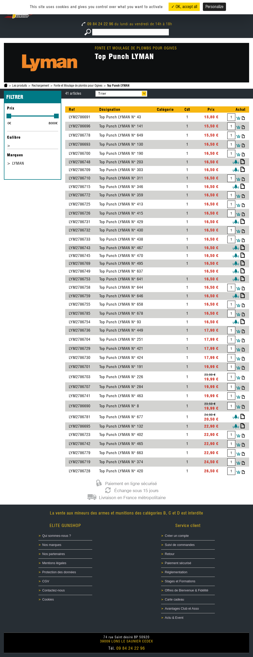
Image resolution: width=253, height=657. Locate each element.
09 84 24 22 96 (98, 24)
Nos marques (52, 545)
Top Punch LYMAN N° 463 (121, 396)
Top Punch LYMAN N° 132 (121, 426)
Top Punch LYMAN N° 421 (121, 348)
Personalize (214, 6)
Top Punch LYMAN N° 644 (121, 287)
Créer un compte (177, 536)
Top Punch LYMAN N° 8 (119, 406)
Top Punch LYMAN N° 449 (121, 330)
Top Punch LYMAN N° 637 (121, 271)
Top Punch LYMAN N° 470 (121, 255)
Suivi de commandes (180, 545)
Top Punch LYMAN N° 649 (121, 135)
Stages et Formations (180, 581)
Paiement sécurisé (178, 563)
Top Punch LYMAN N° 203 (121, 162)
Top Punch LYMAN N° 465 (121, 443)
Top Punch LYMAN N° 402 (121, 434)
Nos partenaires (53, 554)
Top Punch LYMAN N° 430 (121, 230)
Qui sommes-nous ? (56, 536)
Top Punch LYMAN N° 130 (121, 144)
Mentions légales (54, 563)
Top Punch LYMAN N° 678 (121, 313)
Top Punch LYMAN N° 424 (121, 357)
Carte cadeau (174, 599)
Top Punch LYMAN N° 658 (121, 304)
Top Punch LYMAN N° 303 (121, 170)
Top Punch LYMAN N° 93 (120, 322)
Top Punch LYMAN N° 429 (121, 222)
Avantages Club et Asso (182, 608)
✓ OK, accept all (184, 6)
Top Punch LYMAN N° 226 (121, 377)
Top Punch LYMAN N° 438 (121, 239)
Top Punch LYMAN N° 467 (121, 248)
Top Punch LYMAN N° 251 (121, 339)
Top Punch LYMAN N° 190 (121, 153)
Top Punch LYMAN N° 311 (121, 178)
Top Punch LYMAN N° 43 (120, 117)
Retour (170, 554)
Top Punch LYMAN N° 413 (121, 204)
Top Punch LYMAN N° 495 (121, 263)
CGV (45, 581)
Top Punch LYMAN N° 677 (121, 417)
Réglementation (176, 572)
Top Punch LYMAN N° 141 (121, 126)
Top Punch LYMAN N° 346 (121, 186)
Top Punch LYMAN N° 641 (121, 279)
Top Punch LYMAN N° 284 (121, 386)
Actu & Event (174, 618)
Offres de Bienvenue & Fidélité (186, 590)
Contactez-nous (53, 590)
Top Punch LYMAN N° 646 (121, 296)
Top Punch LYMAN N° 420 (121, 471)
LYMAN (18, 163)
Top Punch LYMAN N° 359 (121, 195)
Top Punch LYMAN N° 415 (121, 213)
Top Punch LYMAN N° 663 (121, 452)
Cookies (48, 599)
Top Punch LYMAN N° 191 (121, 366)
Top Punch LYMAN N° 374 (121, 462)
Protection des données (59, 572)
